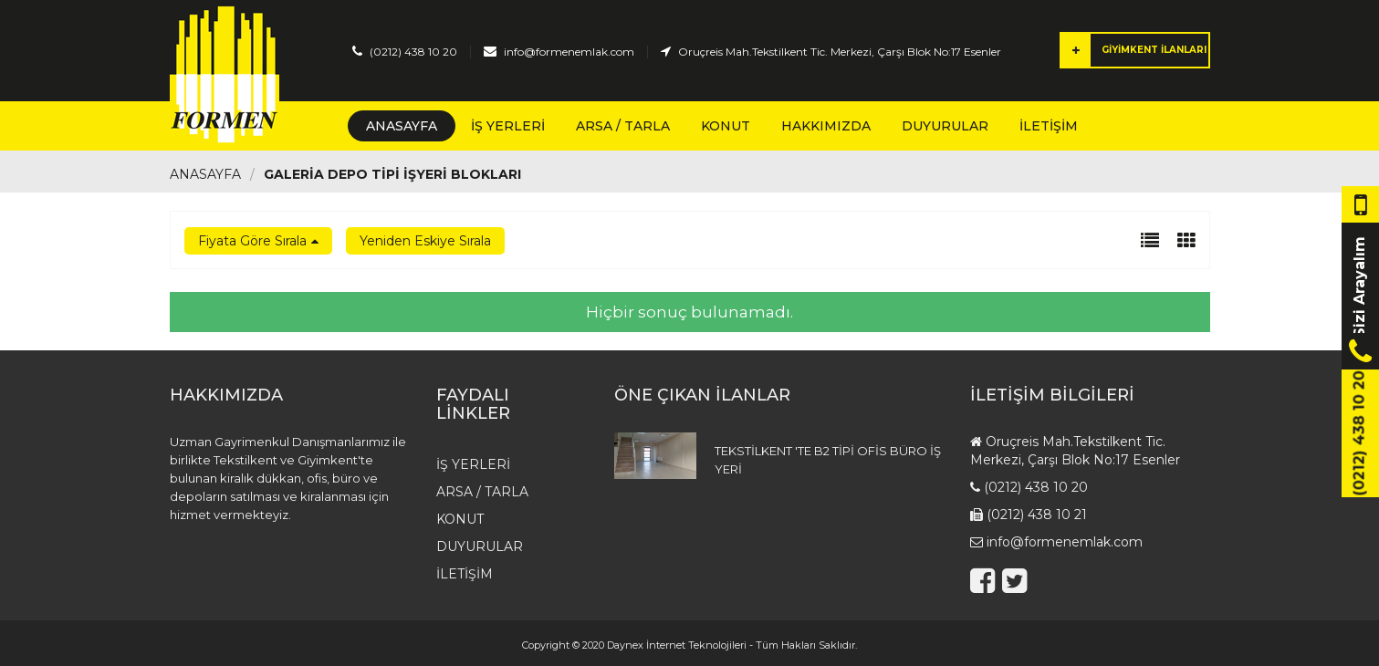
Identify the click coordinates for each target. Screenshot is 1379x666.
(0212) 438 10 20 (413, 51)
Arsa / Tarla (623, 126)
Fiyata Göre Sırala (252, 241)
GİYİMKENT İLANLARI (1134, 50)
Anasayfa (401, 126)
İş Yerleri (508, 126)
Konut (725, 126)
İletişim (1048, 126)
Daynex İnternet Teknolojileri (677, 645)
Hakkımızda (826, 126)
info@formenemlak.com (569, 51)
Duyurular (945, 126)
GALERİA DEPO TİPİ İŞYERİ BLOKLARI (392, 174)
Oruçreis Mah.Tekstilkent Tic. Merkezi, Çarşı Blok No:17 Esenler (839, 51)
